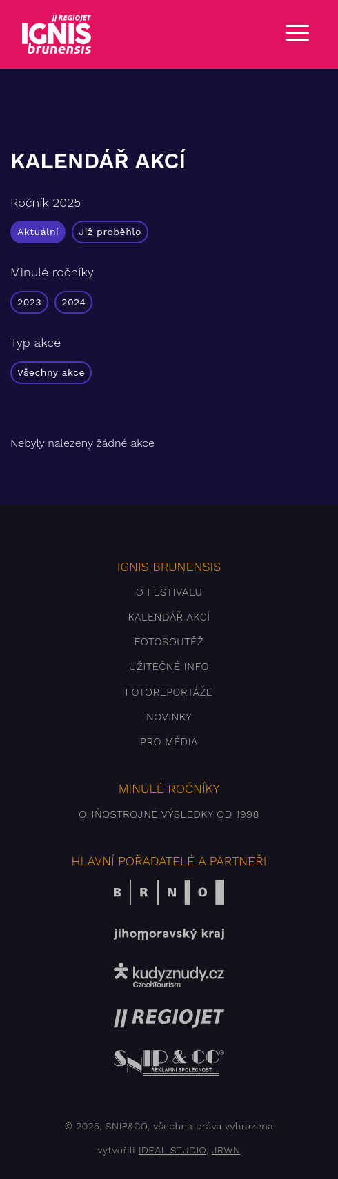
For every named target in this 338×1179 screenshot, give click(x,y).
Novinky (169, 717)
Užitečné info (169, 667)
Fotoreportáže (168, 692)
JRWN (226, 1150)
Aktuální (38, 231)
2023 (29, 302)
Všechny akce (51, 372)
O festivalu (169, 592)
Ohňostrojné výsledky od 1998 (169, 814)
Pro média (169, 742)
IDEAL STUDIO (172, 1150)
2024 (73, 302)
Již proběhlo (110, 231)
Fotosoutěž (169, 642)
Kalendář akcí (169, 617)
